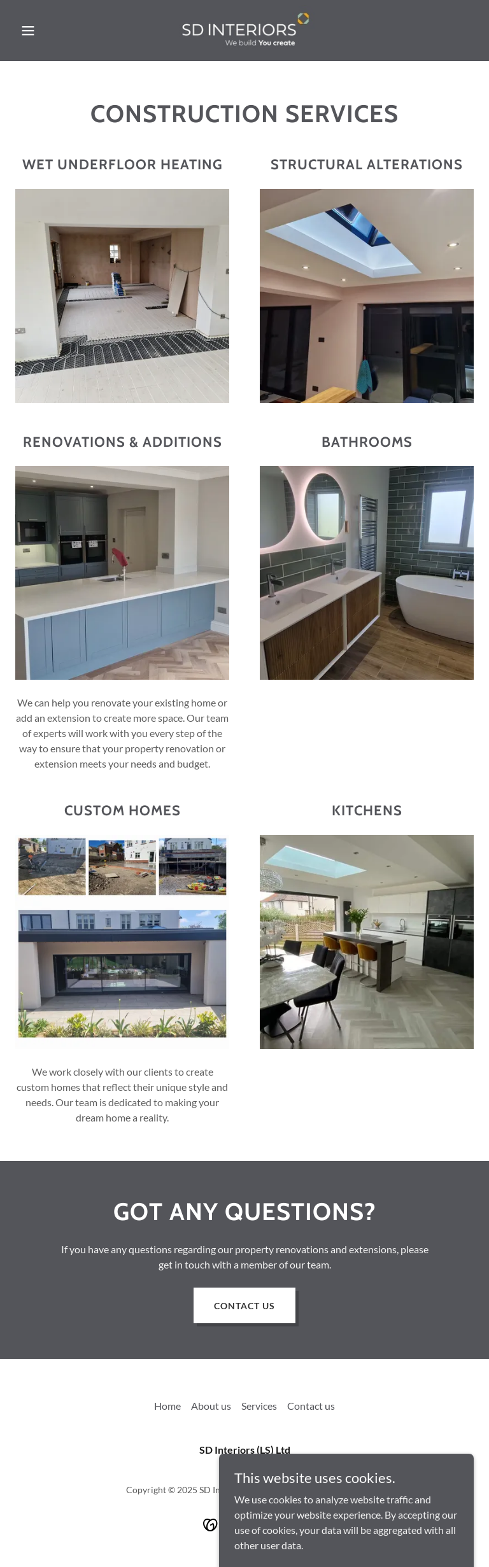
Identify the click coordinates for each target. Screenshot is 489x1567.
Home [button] (167, 1406)
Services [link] (259, 1406)
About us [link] (211, 1406)
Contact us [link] (311, 1406)
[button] (49, 30)
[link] (244, 30)
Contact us (244, 1305)
